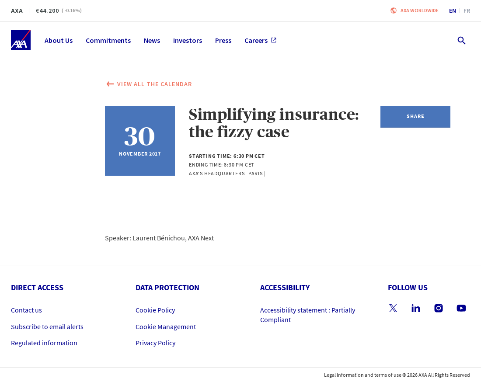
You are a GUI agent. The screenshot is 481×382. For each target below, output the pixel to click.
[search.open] (461, 40)
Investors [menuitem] (187, 40)
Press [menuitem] (223, 40)
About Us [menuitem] (59, 40)
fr (467, 10)
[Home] (21, 40)
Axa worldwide (420, 10)
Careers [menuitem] (260, 40)
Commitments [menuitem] (108, 40)
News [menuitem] (152, 40)
